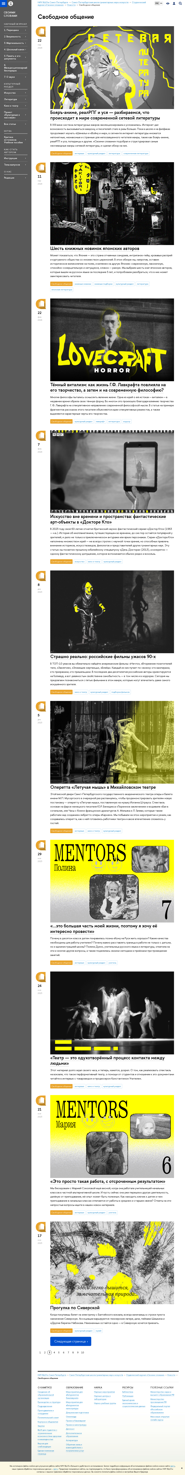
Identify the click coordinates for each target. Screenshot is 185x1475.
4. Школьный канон (14, 49)
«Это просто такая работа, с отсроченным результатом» (107, 1181)
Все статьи (10, 123)
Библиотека (127, 1392)
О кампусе (45, 1387)
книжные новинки (83, 283)
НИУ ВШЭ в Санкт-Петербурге (52, 1375)
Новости (171, 1375)
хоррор (126, 421)
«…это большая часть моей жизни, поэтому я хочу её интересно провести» (103, 928)
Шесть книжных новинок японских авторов (94, 248)
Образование (74, 1387)
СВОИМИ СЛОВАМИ (10, 14)
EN (161, 3)
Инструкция (10, 158)
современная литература (135, 153)
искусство (79, 561)
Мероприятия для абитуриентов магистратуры (74, 1405)
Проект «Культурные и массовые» (12, 115)
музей (98, 1330)
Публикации (127, 1396)
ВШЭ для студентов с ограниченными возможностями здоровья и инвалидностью (49, 1435)
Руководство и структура (49, 1402)
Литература (10, 99)
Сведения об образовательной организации (46, 1395)
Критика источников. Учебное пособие (13, 140)
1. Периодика (11, 30)
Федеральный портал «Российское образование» (160, 1409)
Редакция (9, 177)
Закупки (41, 1426)
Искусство (10, 92)
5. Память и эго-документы (12, 57)
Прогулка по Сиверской (75, 1307)
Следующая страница (70, 1341)
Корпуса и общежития (48, 1421)
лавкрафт (100, 421)
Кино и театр (11, 105)
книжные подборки (103, 283)
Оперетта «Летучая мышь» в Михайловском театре (103, 787)
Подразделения (45, 1406)
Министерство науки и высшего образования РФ (162, 1393)
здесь (172, 1466)
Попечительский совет (48, 1417)
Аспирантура (72, 1440)
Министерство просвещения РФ (158, 1401)
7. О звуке (9, 76)
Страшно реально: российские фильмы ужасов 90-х (103, 656)
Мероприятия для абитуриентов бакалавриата (74, 1395)
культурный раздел (96, 153)
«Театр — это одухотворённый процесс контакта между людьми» (107, 1060)
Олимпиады (71, 1416)
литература (114, 153)
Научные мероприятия (104, 1392)
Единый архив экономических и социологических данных (133, 1403)
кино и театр (94, 561)
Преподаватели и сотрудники (46, 1412)
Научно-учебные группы (105, 1403)
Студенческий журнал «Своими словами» (145, 1375)
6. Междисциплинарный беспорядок (15, 68)
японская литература (62, 289)
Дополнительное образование (74, 1435)
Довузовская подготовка (77, 1412)
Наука (98, 1387)
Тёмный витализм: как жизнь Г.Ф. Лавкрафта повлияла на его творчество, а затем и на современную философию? (108, 387)
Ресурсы (127, 1387)
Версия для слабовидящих (44, 1445)
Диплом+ (70, 1429)
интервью (79, 153)
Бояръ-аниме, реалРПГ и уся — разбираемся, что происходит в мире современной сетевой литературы (105, 115)
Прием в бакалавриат (76, 1420)
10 (82, 1352)
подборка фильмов (121, 692)
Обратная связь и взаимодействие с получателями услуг (75, 1447)
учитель (112, 962)
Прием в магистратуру (76, 1424)
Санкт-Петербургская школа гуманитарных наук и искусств (96, 1375)
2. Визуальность (12, 36)
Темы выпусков (12, 164)
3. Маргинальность (14, 42)
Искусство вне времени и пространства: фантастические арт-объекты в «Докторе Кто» (108, 519)
